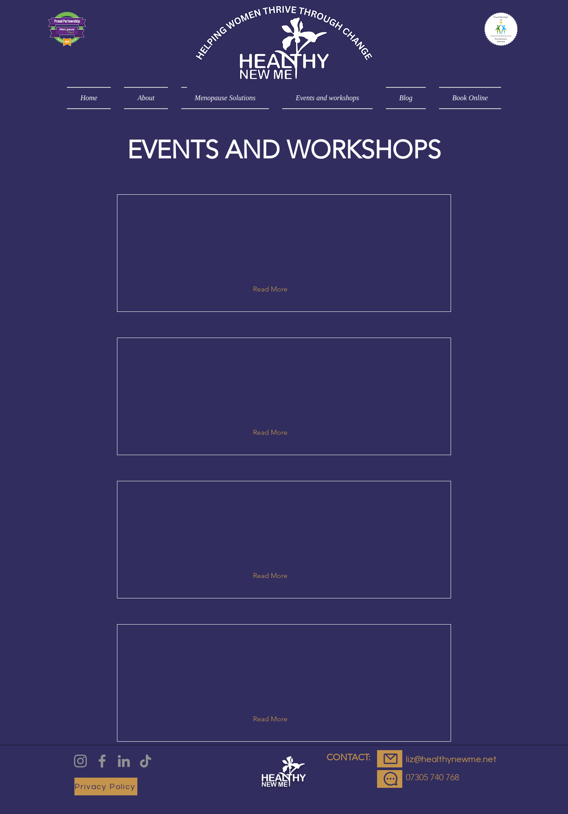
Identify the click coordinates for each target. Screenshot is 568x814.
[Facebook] (102, 761)
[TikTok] (145, 761)
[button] (277, 289)
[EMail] (389, 758)
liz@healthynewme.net (451, 759)
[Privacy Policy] (105, 786)
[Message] (389, 779)
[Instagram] (80, 761)
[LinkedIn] (123, 761)
